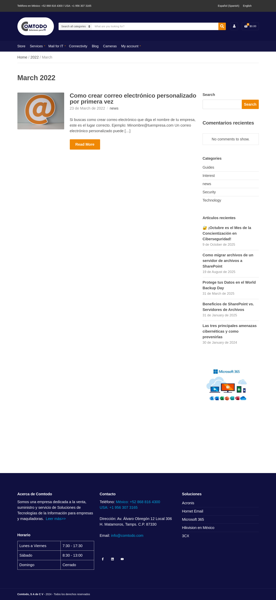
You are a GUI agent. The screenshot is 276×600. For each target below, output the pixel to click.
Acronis (188, 503)
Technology (212, 200)
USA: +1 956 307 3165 (119, 507)
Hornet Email (192, 511)
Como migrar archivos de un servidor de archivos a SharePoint (228, 260)
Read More (84, 144)
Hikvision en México (198, 528)
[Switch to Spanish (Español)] (228, 5)
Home (22, 57)
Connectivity (78, 46)
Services (36, 46)
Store (21, 46)
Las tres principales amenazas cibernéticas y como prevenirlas (230, 331)
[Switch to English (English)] (247, 5)
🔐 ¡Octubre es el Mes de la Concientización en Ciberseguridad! (227, 233)
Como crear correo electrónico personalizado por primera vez (133, 98)
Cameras (110, 46)
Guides (208, 167)
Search (209, 95)
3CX (185, 536)
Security (209, 192)
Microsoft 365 (193, 519)
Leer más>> (56, 519)
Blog (95, 46)
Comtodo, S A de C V (30, 594)
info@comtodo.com (127, 535)
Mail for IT (55, 46)
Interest (209, 176)
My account (129, 46)
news (114, 108)
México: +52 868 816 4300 (138, 502)
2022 (35, 57)
